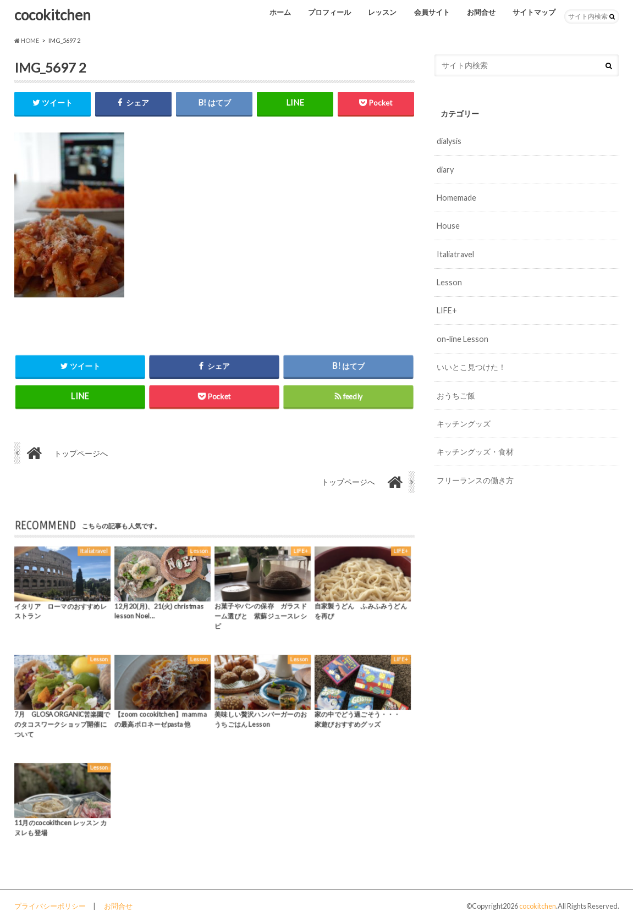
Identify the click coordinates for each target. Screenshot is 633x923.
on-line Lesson (462, 339)
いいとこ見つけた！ (471, 367)
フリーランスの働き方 (475, 480)
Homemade (456, 197)
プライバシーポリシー (50, 906)
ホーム (280, 12)
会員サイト (432, 12)
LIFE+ (447, 310)
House (448, 225)
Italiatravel (455, 254)
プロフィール (329, 12)
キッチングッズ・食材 (475, 451)
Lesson (449, 282)
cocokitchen (52, 15)
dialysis (449, 141)
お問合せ (481, 12)
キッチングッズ (464, 423)
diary (445, 169)
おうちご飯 (456, 395)
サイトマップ (534, 12)
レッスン (382, 12)
